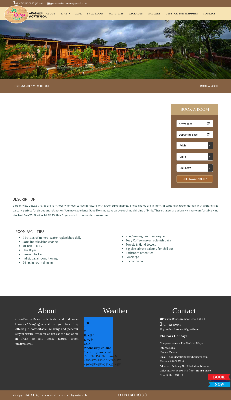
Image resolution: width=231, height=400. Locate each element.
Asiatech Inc (83, 395)
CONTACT (209, 13)
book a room (209, 86)
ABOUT (50, 13)
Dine (78, 13)
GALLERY (154, 13)
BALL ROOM (95, 13)
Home (16, 86)
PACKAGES (136, 13)
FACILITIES (116, 13)
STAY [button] (65, 13)
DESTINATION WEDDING (181, 13)
